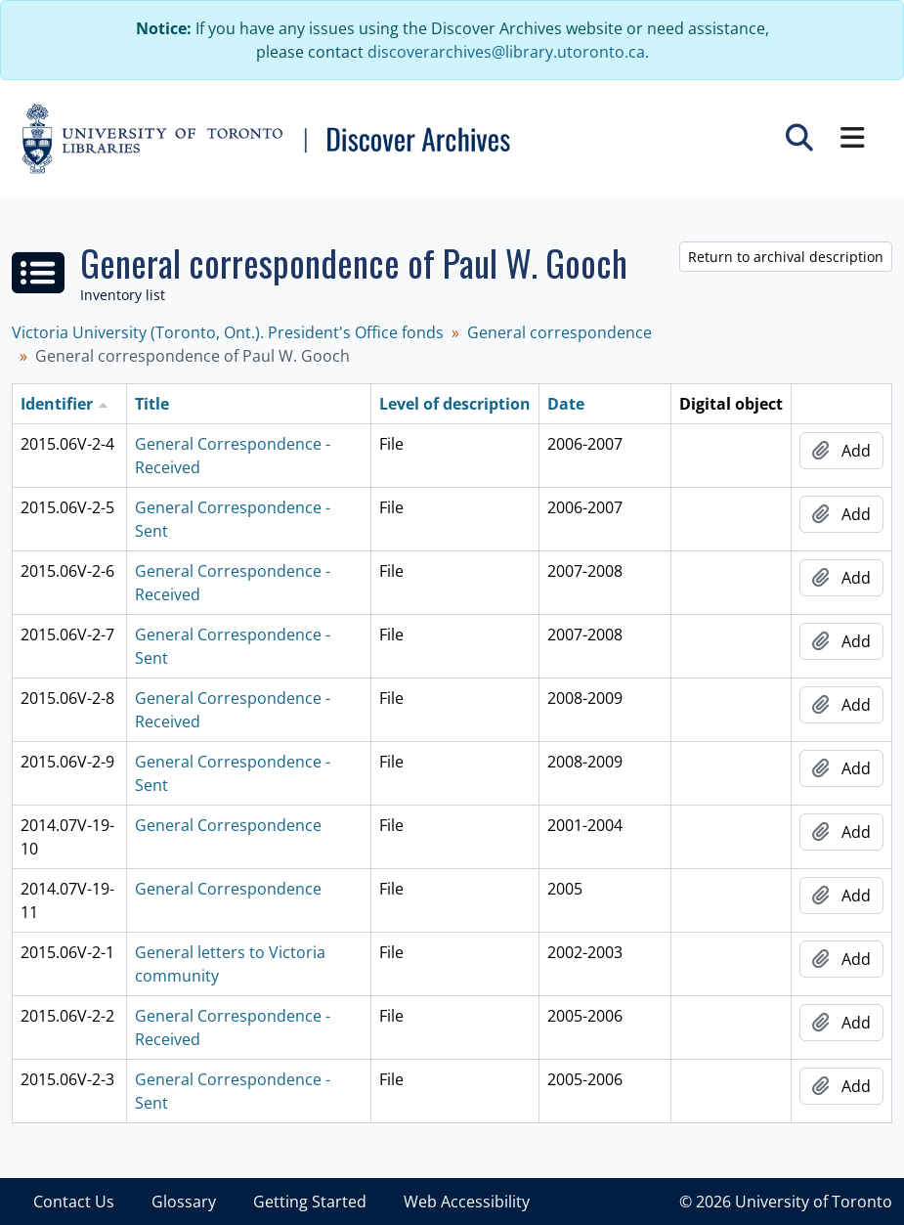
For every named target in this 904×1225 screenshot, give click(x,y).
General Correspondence (228, 825)
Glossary (183, 1201)
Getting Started (309, 1201)
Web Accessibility (467, 1201)
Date (565, 404)
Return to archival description (785, 256)
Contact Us (73, 1201)
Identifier (57, 404)
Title (152, 404)
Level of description (455, 404)
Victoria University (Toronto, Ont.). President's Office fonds (228, 332)
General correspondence (559, 332)
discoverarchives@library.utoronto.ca (506, 52)
